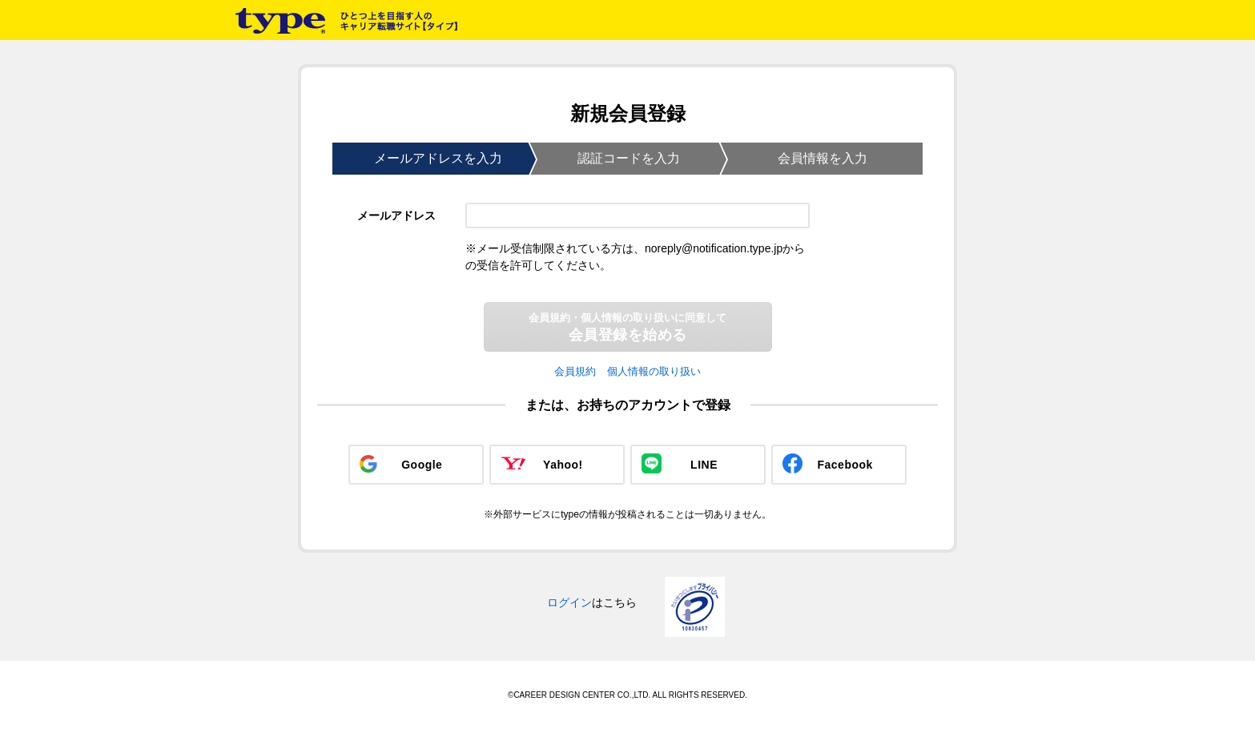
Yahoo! (563, 464)
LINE (704, 464)
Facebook (845, 464)
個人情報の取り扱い (654, 371)
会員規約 (575, 371)
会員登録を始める (627, 327)
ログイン (569, 602)
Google (421, 464)
